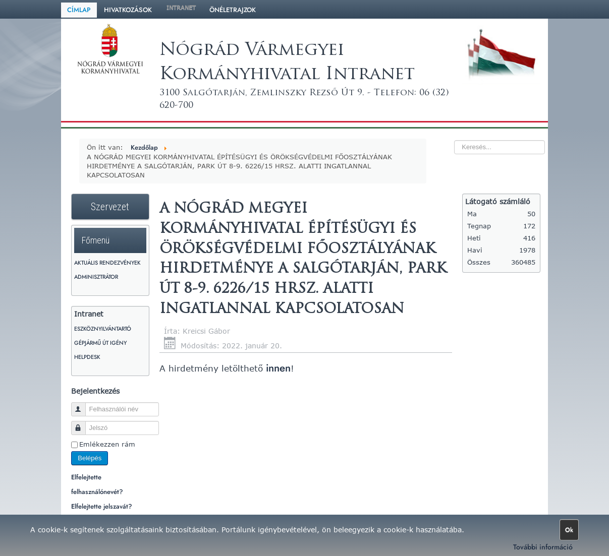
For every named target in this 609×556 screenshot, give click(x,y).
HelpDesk (87, 357)
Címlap (79, 10)
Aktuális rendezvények (107, 263)
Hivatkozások (128, 10)
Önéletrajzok (232, 10)
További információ (543, 546)
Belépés (89, 458)
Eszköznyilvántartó (102, 329)
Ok (569, 529)
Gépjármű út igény (100, 343)
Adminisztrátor (96, 277)
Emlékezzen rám (107, 444)
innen (277, 368)
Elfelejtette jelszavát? (101, 506)
